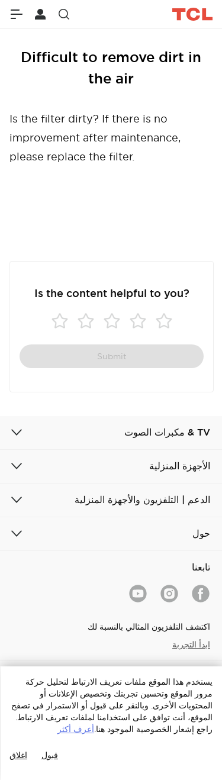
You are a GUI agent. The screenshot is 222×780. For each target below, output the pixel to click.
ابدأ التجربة (191, 644)
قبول (49, 755)
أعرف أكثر (75, 729)
